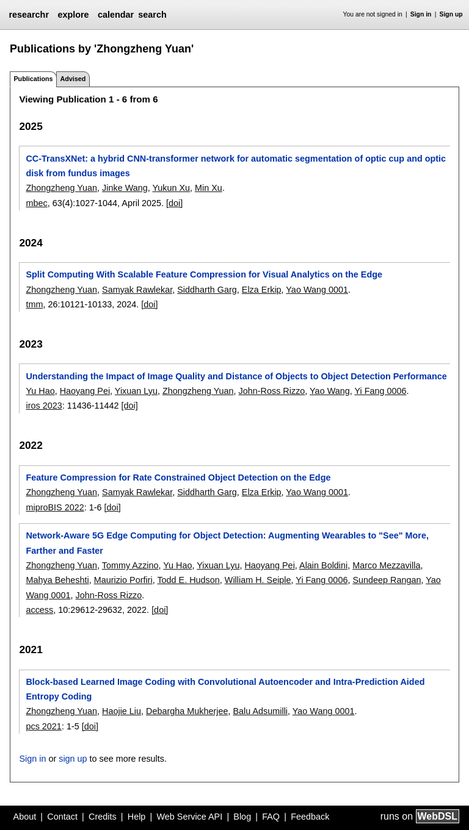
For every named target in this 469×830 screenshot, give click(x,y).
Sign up (451, 14)
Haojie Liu (121, 711)
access (39, 610)
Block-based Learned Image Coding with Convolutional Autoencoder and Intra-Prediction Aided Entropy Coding (225, 689)
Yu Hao (40, 391)
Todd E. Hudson (188, 580)
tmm (34, 304)
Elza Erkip (262, 290)
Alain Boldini (323, 565)
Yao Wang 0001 (317, 290)
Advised (72, 78)
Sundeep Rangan (386, 580)
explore (73, 15)
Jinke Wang (125, 188)
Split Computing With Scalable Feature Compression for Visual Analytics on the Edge (204, 274)
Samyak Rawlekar (137, 290)
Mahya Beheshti (57, 580)
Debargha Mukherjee (187, 711)
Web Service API (189, 816)
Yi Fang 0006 (380, 391)
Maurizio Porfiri (123, 580)
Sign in (421, 14)
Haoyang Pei (85, 391)
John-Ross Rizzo (272, 391)
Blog (242, 816)
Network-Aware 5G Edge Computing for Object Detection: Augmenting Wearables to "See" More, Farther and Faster (227, 543)
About (25, 816)
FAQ (271, 816)
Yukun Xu (171, 188)
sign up (73, 759)
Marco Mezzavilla (386, 565)
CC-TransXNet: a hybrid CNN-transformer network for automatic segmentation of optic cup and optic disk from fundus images (236, 166)
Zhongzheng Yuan (61, 188)
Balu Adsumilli (260, 711)
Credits (103, 816)
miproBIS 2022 (55, 507)
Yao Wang (330, 391)
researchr (29, 15)
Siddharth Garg (207, 290)
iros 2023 (44, 405)
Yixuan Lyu (136, 391)
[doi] (174, 203)
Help (137, 816)
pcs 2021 (43, 726)
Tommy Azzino (130, 565)
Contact (62, 816)
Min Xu (208, 188)
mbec (36, 203)
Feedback (310, 816)
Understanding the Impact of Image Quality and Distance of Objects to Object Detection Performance (236, 376)
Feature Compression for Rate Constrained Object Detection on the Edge (178, 477)
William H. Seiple (258, 580)
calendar (116, 15)
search (152, 15)
